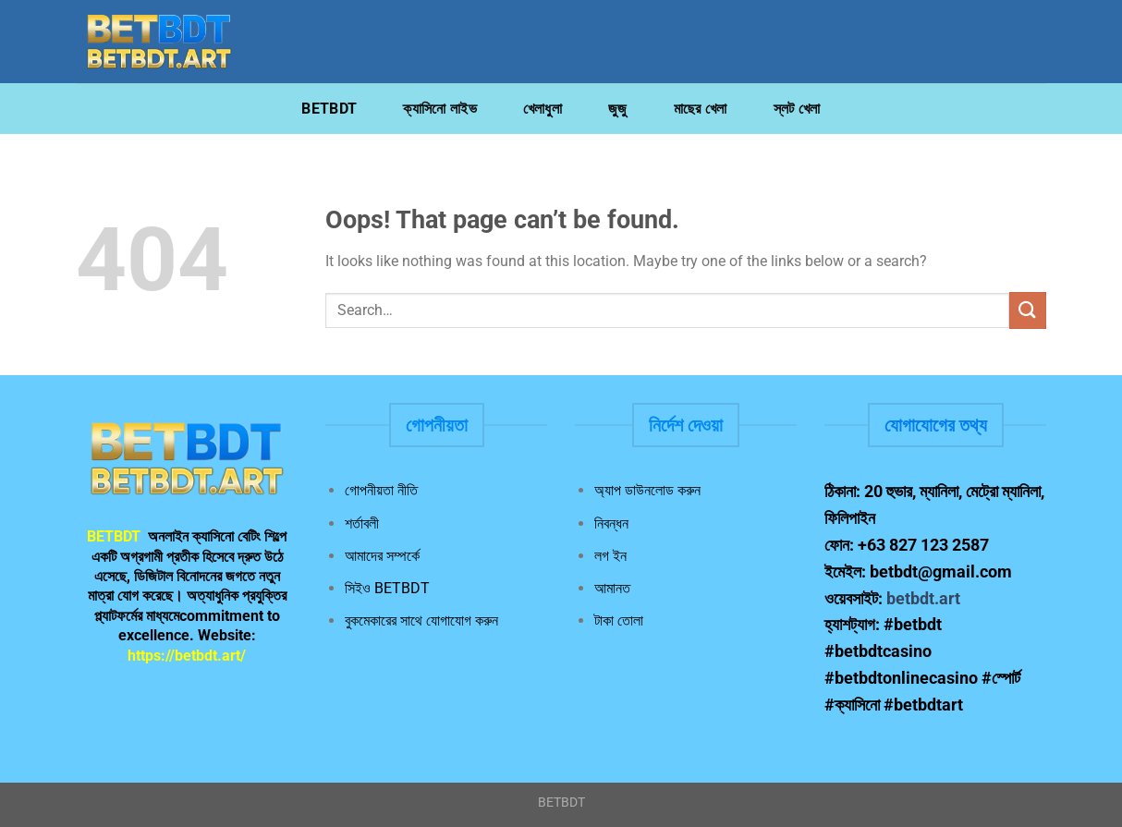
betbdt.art (923, 598)
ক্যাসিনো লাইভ (440, 108)
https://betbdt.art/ (187, 655)
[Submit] (1027, 310)
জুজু (618, 108)
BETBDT (329, 108)
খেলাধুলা (542, 108)
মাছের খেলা (700, 108)
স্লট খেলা (797, 108)
